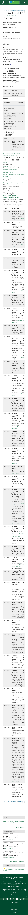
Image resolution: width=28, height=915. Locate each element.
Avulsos (5, 162)
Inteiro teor (9, 16)
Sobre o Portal (14, 902)
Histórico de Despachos (10, 169)
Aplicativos (14, 909)
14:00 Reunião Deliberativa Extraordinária (18, 534)
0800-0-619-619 (15, 889)
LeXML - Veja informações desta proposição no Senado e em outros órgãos (13, 869)
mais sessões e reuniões (16, 861)
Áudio (6, 839)
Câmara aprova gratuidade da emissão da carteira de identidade (13, 822)
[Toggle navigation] (3, 2)
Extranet (14, 912)
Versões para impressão (19, 8)
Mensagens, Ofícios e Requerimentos (13, 183)
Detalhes (12, 839)
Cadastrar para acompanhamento (11, 196)
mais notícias (20, 827)
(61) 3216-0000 (20, 891)
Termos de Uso (14, 906)
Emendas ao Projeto (9, 166)
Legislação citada (8, 172)
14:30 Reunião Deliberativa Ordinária (18, 565)
